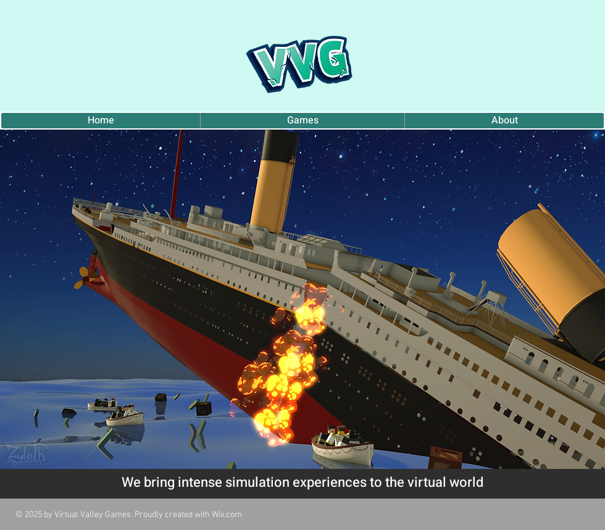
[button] (302, 299)
